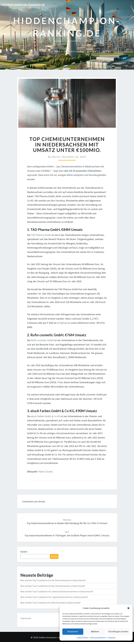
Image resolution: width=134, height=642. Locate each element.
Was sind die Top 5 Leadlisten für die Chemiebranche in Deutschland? (52, 585)
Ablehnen (95, 631)
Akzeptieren (72, 631)
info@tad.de (63, 322)
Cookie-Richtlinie (83, 637)
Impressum (112, 637)
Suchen (23, 551)
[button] (128, 608)
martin (56, 156)
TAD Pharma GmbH (41, 235)
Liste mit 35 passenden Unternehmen (82, 170)
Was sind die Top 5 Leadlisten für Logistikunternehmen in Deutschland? (54, 597)
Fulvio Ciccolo (45, 471)
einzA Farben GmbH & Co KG (45, 416)
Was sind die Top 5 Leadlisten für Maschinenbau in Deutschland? (50, 602)
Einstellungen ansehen (118, 631)
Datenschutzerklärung (98, 637)
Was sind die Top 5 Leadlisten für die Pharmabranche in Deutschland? (53, 580)
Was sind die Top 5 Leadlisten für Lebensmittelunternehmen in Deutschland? (56, 591)
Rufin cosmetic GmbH (42, 340)
